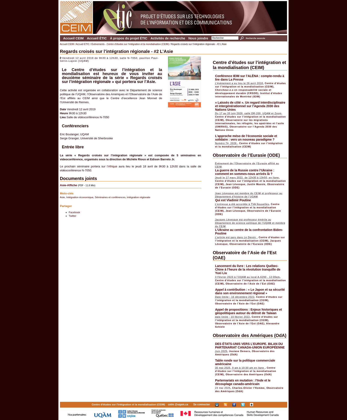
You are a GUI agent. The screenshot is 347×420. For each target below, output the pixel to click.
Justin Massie (256, 184)
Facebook (74, 212)
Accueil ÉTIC (97, 38)
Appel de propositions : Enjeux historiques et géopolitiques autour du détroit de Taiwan (248, 311)
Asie (62, 197)
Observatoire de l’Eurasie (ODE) (246, 155)
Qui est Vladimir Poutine (233, 200)
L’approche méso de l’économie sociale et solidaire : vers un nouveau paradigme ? (246, 137)
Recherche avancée (255, 38)
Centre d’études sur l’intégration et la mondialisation (112, 72)
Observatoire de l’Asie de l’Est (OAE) (250, 283)
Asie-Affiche (68, 185)
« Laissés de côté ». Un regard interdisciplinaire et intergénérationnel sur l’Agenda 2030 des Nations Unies (250, 106)
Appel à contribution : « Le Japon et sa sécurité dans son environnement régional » (250, 291)
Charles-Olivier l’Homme (248, 388)
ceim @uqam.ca (178, 404)
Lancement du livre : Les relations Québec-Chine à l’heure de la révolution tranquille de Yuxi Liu (247, 269)
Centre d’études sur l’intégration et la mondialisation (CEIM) (249, 65)
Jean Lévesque (235, 184)
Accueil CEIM (73, 38)
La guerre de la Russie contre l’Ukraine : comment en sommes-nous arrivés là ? (244, 172)
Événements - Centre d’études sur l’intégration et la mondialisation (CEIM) (130, 44)
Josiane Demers (239, 351)
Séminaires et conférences (110, 197)
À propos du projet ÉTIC (128, 38)
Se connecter (201, 404)
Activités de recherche (167, 38)
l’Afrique (112, 166)
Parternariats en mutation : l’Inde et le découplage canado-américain (243, 382)
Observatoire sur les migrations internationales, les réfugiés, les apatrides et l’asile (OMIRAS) (249, 123)
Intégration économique (79, 197)
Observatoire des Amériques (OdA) (250, 335)
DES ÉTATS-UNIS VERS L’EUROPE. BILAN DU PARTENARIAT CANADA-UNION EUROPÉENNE (250, 345)
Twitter (72, 215)
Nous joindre (198, 38)
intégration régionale (138, 197)
